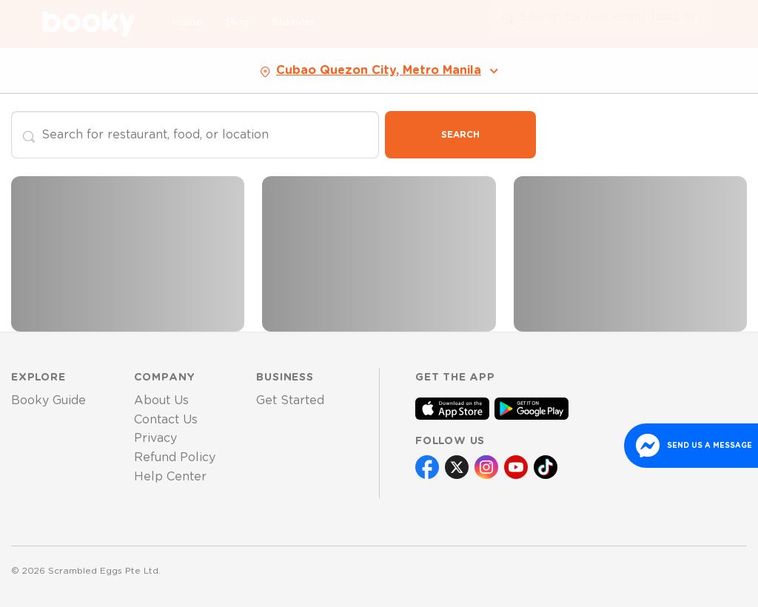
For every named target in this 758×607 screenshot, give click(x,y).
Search (460, 134)
